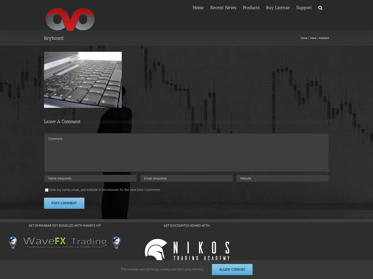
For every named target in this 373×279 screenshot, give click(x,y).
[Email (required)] (186, 178)
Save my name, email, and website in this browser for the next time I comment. (105, 190)
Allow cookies (232, 269)
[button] (320, 7)
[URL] (282, 178)
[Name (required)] (90, 178)
